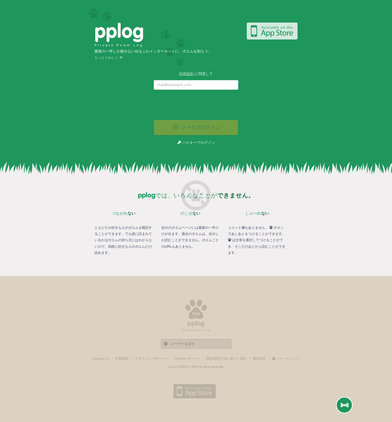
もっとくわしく (108, 58)
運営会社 (259, 359)
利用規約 (186, 74)
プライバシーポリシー (152, 359)
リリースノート (285, 359)
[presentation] (196, 105)
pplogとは (101, 359)
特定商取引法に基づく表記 (226, 359)
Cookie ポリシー (187, 359)
